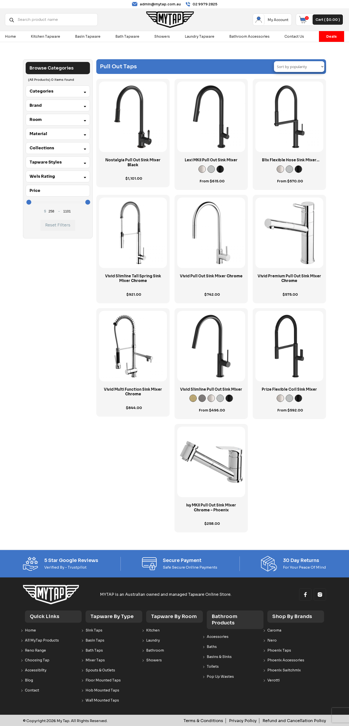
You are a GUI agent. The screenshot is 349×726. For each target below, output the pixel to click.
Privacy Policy (249, 720)
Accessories (218, 637)
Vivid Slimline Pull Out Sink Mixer (211, 389)
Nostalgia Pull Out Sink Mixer (133, 162)
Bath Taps (94, 650)
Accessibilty (35, 670)
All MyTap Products (42, 640)
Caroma (274, 630)
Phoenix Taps (279, 650)
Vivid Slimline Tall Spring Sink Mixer (133, 278)
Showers (162, 36)
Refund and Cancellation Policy (296, 720)
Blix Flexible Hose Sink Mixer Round (289, 162)
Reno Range (35, 650)
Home (10, 36)
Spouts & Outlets (100, 670)
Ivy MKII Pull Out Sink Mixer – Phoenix (211, 507)
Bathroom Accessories (249, 36)
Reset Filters (57, 225)
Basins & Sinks (219, 657)
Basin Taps (95, 640)
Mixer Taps (95, 660)
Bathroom (155, 650)
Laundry (153, 640)
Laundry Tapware (199, 36)
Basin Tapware (87, 36)
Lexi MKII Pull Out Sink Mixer (211, 160)
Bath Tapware (127, 36)
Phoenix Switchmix (284, 670)
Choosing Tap (37, 660)
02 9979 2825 (201, 4)
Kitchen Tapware (45, 36)
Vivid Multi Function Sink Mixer (133, 392)
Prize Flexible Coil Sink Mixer (289, 389)
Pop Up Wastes (220, 677)
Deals (331, 36)
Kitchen (153, 630)
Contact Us (294, 36)
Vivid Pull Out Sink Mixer (211, 276)
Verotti (273, 680)
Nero (272, 640)
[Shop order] (299, 66)
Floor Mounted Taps (103, 680)
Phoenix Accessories (285, 660)
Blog (29, 680)
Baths (212, 647)
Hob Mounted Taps (102, 690)
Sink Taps (94, 630)
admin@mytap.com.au (156, 4)
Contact (32, 690)
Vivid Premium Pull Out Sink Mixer (289, 278)
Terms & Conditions (211, 720)
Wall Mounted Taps (102, 700)
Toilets (213, 667)
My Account (258, 19)
